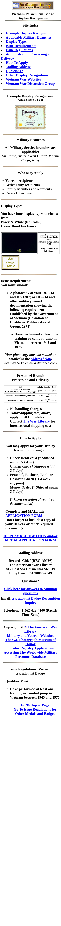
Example (14, 96)
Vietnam (18, 14)
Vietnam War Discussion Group (30, 83)
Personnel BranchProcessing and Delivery (30, 378)
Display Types (16, 41)
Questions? (14, 71)
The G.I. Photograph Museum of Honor (30, 642)
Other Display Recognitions (27, 75)
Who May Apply (30, 173)
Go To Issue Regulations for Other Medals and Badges (35, 711)
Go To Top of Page (35, 705)
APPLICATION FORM (23, 515)
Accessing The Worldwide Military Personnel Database (30, 654)
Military (22, 140)
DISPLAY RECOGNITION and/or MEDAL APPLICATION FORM (30, 538)
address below (41, 359)
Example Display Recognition (28, 33)
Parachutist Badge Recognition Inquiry (36, 600)
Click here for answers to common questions (30, 591)
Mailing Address (18, 67)
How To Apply (17, 62)
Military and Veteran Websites (30, 635)
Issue (5, 281)
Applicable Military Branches (29, 37)
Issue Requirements (21, 46)
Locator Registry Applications (30, 648)
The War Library (36, 421)
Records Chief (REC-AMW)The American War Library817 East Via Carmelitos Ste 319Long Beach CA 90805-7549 (30, 567)
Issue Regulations (19, 50)
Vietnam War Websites (23, 79)
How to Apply (30, 438)
